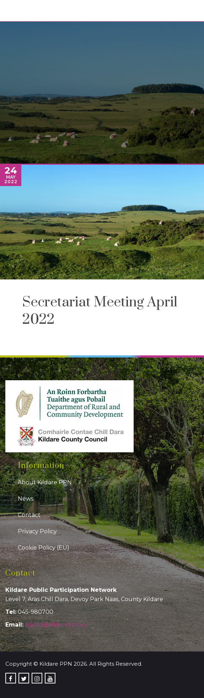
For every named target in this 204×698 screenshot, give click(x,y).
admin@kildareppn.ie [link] (55, 624)
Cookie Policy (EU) (43, 547)
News (25, 498)
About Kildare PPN (45, 482)
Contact (29, 515)
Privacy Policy (37, 531)
